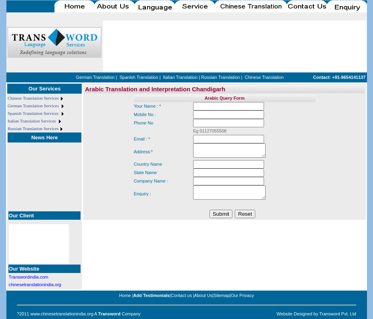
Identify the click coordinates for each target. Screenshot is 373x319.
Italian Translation (180, 77)
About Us (203, 295)
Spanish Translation (138, 77)
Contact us (181, 295)
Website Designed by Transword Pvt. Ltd (316, 313)
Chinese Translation (264, 77)
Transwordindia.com (28, 277)
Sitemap (222, 295)
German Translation (95, 77)
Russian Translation (220, 77)
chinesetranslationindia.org (35, 284)
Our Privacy (242, 295)
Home (125, 295)
